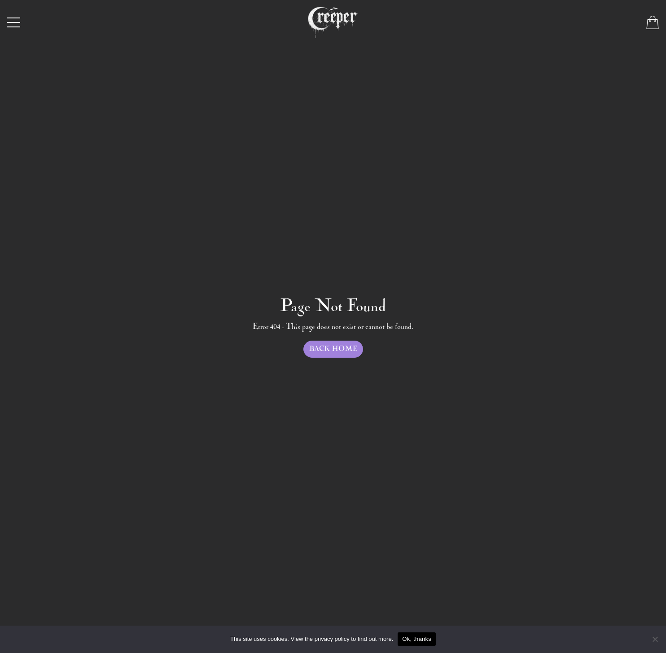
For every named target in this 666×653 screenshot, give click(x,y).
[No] (654, 639)
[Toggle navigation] (13, 22)
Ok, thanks (416, 638)
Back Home (333, 349)
